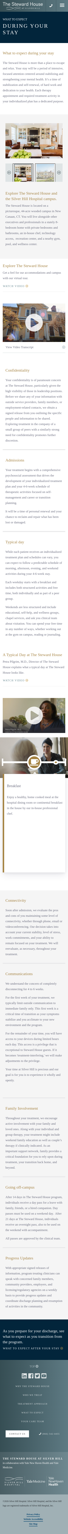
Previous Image (9, 172)
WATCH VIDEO (15, 286)
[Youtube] (43, 1376)
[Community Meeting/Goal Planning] (55, 762)
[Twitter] (38, 1376)
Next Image (59, 172)
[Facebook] (31, 1376)
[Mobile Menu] (62, 6)
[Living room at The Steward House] (23, 173)
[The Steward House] (45, 173)
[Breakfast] (34, 762)
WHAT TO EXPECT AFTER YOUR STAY (33, 1348)
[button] (51, 6)
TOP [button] (34, 1366)
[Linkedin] (25, 1376)
